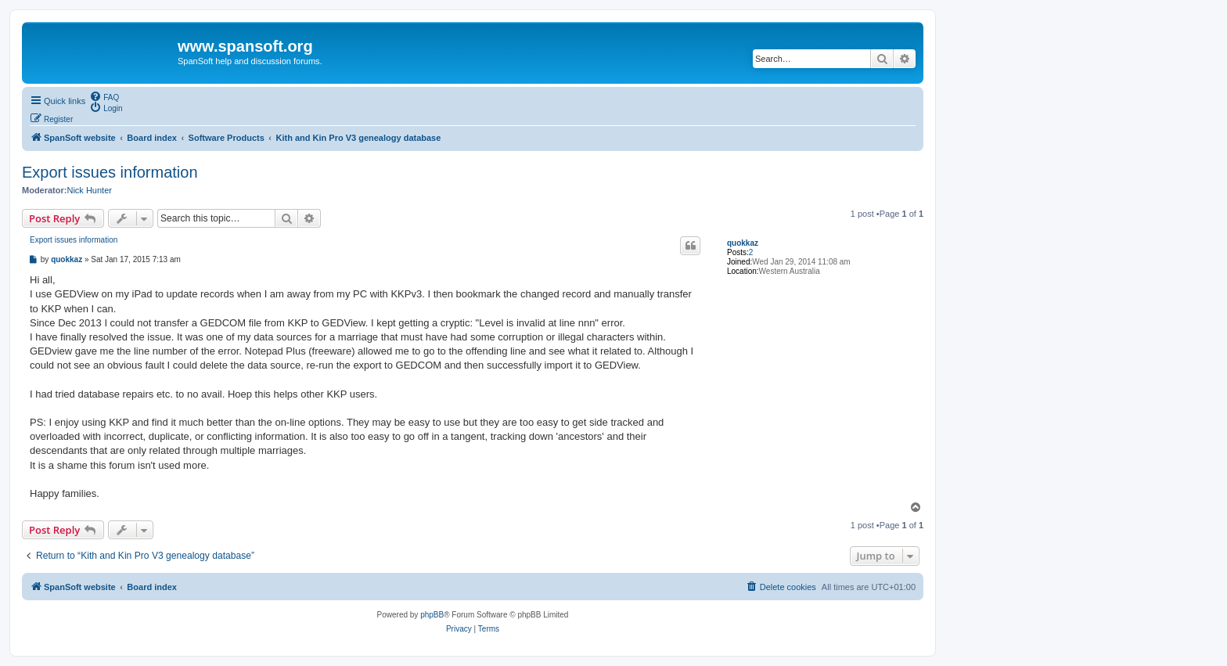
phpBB (432, 614)
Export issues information (110, 172)
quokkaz (742, 243)
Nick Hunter (89, 190)
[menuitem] (104, 96)
